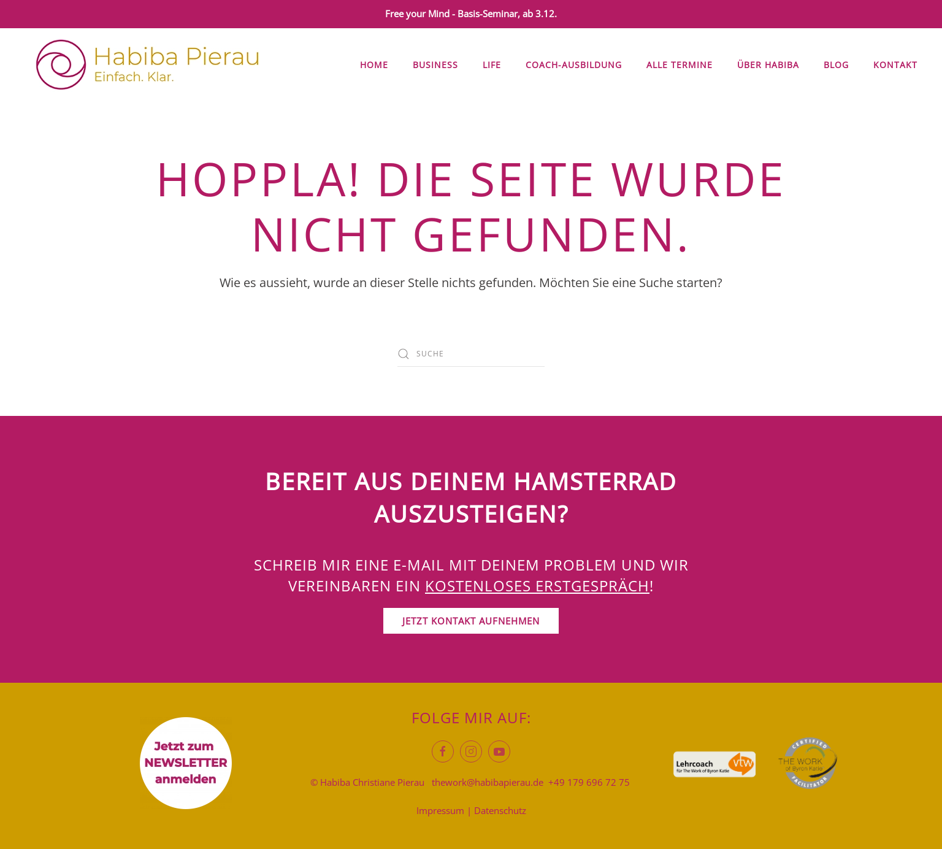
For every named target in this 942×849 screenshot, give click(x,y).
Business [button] (435, 65)
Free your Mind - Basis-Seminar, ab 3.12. (471, 13)
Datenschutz (500, 810)
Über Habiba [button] (768, 65)
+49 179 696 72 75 (589, 782)
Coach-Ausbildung (574, 65)
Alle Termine (679, 65)
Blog (836, 65)
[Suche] (471, 354)
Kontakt (895, 65)
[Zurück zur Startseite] (147, 65)
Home (374, 65)
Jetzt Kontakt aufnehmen (471, 621)
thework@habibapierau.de (487, 782)
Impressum (440, 810)
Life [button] (492, 65)
